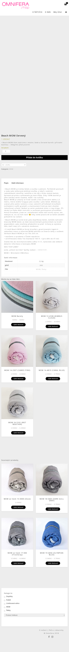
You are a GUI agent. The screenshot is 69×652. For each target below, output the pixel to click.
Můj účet (57, 12)
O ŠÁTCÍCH (37, 12)
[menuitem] (65, 12)
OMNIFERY (42, 250)
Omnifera (50, 633)
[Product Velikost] (34, 615)
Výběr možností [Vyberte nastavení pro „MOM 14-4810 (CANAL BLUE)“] (53, 378)
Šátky (44, 269)
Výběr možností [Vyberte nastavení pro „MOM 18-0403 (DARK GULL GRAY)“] (53, 509)
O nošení (43, 630)
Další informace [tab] (18, 183)
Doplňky (9, 596)
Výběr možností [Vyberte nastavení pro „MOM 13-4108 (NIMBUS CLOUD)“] (53, 326)
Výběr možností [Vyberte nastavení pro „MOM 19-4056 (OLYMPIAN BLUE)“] (53, 563)
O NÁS (48, 12)
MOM (11, 169)
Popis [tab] (6, 183)
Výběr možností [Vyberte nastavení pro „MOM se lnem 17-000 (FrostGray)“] (18, 563)
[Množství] (6, 151)
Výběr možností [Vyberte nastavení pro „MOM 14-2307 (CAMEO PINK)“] (18, 378)
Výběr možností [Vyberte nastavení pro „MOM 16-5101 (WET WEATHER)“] (18, 432)
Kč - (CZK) (6, 165)
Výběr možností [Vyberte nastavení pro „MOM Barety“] (18, 324)
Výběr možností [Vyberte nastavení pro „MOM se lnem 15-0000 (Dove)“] (18, 507)
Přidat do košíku (34, 157)
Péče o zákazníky (56, 630)
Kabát (8, 600)
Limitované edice (12, 603)
